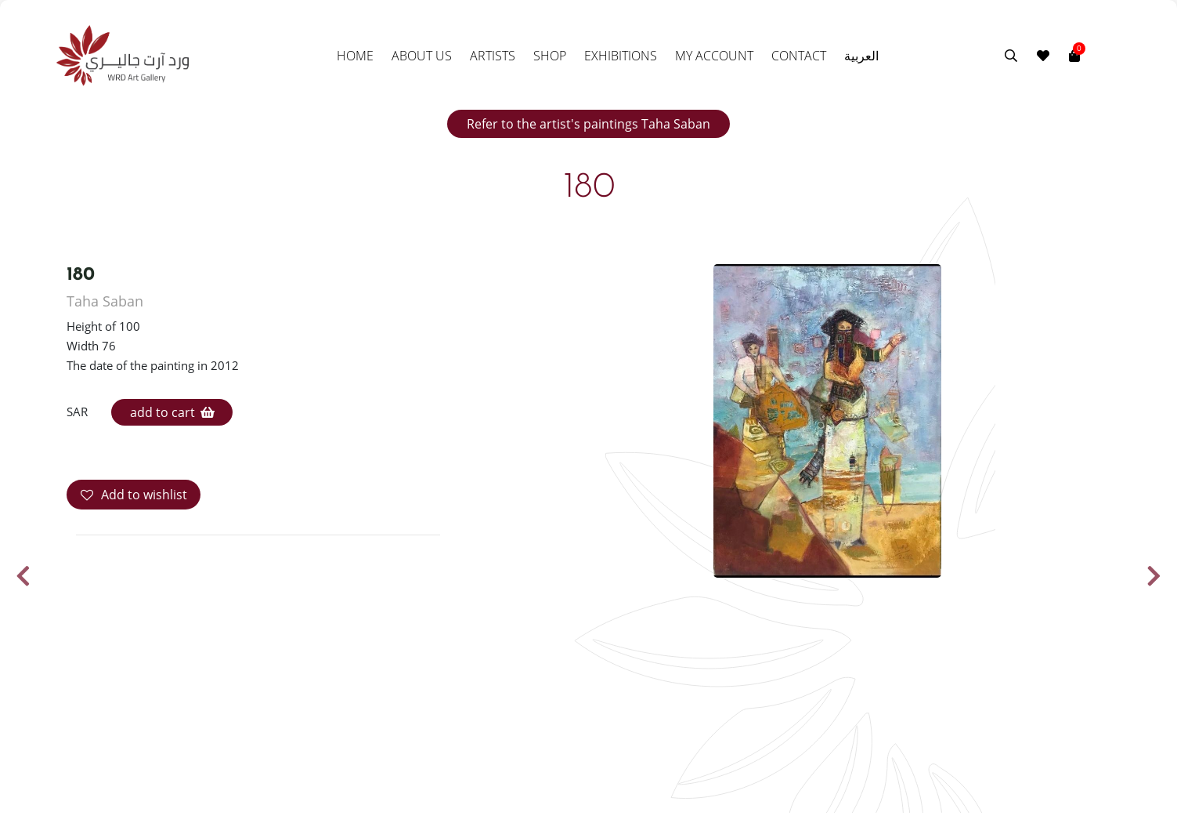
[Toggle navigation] (1090, 56)
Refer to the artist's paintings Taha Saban (588, 123)
